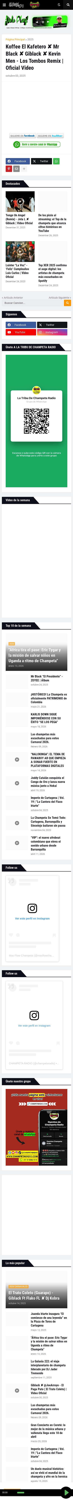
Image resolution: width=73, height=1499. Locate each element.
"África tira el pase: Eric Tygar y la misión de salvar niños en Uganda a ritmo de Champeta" (35, 655)
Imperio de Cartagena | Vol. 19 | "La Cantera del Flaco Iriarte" (47, 801)
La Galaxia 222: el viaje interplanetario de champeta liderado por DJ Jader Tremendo (48, 1367)
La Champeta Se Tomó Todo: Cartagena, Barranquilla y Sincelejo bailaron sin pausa (48, 821)
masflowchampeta (48, 955)
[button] (4, 5)
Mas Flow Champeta (21, 955)
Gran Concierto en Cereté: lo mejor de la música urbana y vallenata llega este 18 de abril (48, 1430)
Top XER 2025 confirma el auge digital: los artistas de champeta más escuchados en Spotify (52, 273)
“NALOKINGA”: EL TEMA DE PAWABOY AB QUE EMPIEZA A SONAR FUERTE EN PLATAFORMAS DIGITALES (48, 760)
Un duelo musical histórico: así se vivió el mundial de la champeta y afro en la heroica (49, 1473)
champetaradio (45, 1063)
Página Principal (15, 39)
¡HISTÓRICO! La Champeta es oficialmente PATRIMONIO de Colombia (49, 698)
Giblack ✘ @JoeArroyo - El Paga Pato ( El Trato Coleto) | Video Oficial (49, 1389)
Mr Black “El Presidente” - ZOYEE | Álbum (47, 678)
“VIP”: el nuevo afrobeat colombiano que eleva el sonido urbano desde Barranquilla (46, 843)
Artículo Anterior (13, 297)
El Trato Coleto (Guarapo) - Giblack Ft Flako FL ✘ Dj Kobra (34, 1295)
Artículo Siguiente (59, 297)
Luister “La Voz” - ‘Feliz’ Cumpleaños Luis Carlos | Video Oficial (17, 271)
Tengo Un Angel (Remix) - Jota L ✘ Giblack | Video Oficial (19, 219)
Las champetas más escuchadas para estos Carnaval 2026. (45, 738)
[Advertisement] (36, 1215)
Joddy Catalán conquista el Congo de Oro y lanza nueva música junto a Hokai (48, 782)
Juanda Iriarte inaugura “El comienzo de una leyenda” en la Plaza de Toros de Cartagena (49, 1319)
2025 (30, 39)
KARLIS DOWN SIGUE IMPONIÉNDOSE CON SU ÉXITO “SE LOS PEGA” (46, 718)
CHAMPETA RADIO (20, 1063)
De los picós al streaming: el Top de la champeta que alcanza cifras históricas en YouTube (52, 223)
